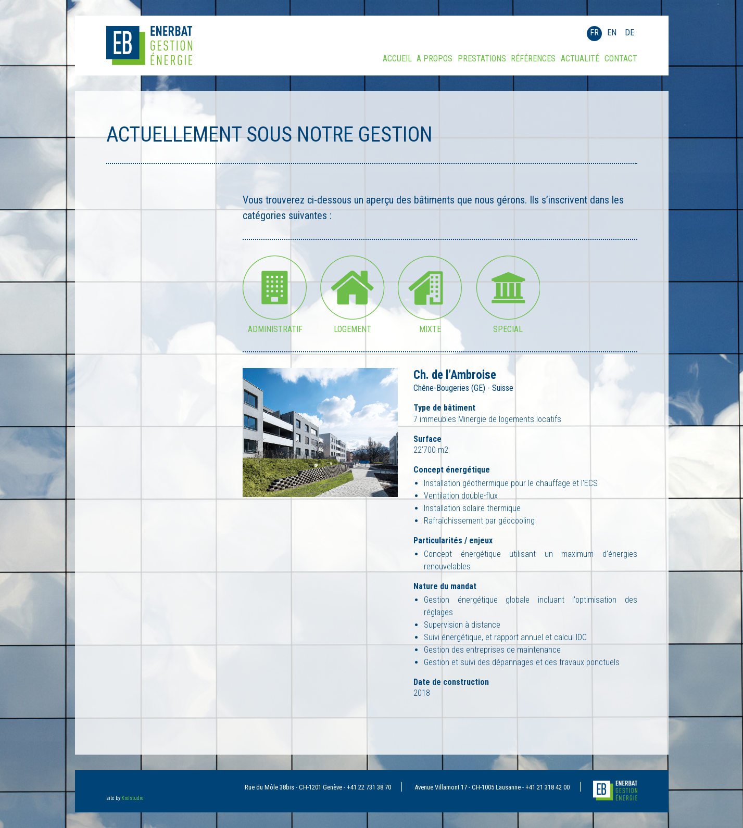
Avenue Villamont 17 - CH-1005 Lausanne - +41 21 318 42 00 (492, 787)
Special (508, 326)
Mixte (430, 326)
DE (629, 32)
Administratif (275, 326)
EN (611, 32)
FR (594, 32)
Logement (352, 326)
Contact (621, 58)
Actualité (580, 58)
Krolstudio (132, 798)
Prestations (482, 58)
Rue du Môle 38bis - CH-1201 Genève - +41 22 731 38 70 (318, 787)
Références (533, 58)
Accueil (397, 58)
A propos (434, 58)
